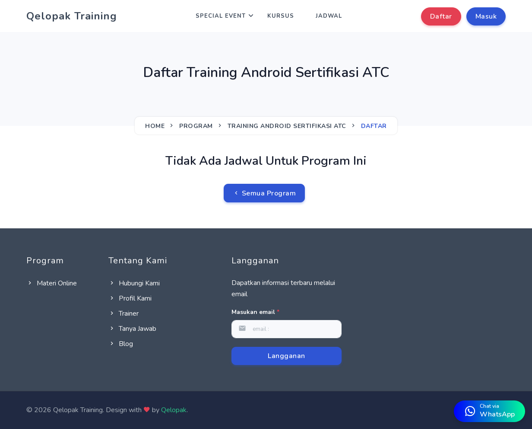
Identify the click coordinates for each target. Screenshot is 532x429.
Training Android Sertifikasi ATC (287, 126)
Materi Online (51, 283)
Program (196, 126)
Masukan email (255, 312)
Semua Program (264, 193)
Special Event (221, 16)
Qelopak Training (71, 16)
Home (155, 126)
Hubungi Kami (134, 283)
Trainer (123, 313)
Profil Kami (130, 298)
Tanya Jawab (132, 328)
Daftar (441, 16)
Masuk (486, 16)
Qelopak (174, 410)
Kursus (280, 16)
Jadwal (329, 16)
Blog (120, 344)
